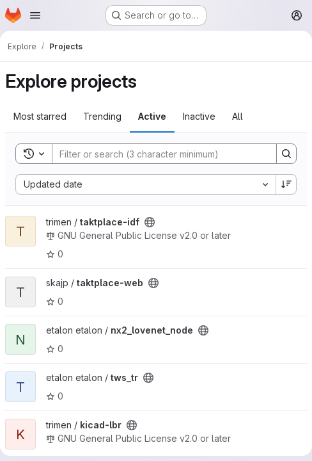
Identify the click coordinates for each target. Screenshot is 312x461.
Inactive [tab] (199, 116)
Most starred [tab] (39, 116)
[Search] (157, 153)
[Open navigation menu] (35, 15)
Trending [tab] (102, 116)
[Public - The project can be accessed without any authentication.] (149, 222)
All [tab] (237, 116)
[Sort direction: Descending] (286, 184)
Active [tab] (152, 116)
